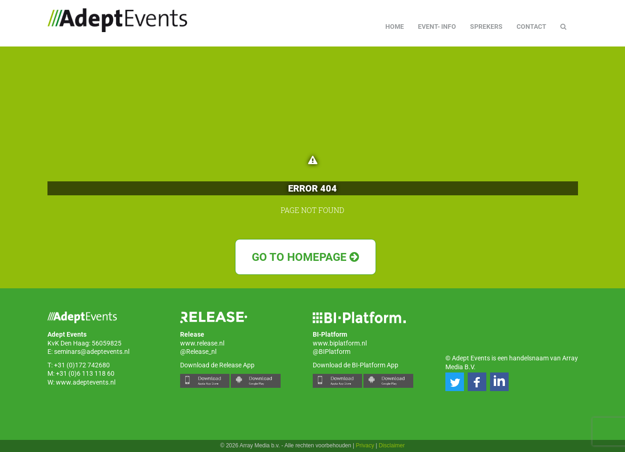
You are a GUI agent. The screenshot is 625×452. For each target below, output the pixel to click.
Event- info (437, 26)
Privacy (365, 445)
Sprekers (486, 26)
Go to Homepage (305, 257)
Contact (531, 26)
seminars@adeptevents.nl (91, 351)
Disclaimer (392, 445)
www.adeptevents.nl (85, 382)
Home (394, 26)
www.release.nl (202, 343)
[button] (454, 381)
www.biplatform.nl (340, 343)
